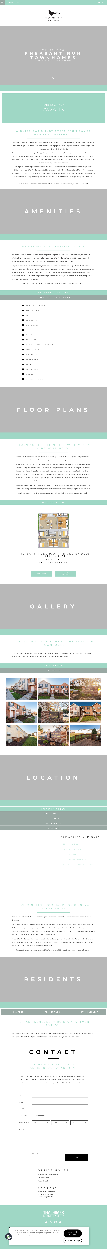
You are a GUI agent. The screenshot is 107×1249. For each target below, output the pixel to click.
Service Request (89, 1013)
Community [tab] (53, 666)
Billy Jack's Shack (71, 845)
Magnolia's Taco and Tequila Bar (78, 866)
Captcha (34, 1154)
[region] (49, 1236)
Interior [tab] (53, 670)
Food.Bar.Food (69, 855)
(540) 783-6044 (15, 2)
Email (21, 1103)
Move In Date (24, 1123)
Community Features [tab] (53, 297)
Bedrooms (23, 1116)
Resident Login (53, 1013)
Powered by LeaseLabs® (53, 1245)
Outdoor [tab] (53, 819)
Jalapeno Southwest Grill (74, 860)
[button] (8, 1236)
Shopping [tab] (53, 829)
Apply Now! (41, 574)
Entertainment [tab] (53, 815)
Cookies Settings (72, 1240)
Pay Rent (18, 1013)
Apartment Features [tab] (53, 293)
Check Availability (65, 574)
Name (21, 1096)
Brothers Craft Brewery (74, 850)
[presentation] (43, 1159)
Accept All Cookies (72, 1233)
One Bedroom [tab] (53, 502)
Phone (21, 1110)
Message (22, 1130)
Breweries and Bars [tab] (53, 810)
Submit (77, 1159)
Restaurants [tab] (53, 824)
